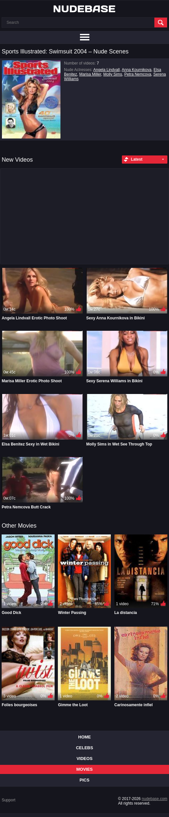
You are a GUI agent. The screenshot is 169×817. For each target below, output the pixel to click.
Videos (84, 758)
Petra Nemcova (137, 74)
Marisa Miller (90, 74)
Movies (84, 769)
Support (8, 800)
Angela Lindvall (106, 69)
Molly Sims (112, 74)
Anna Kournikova (136, 69)
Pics (84, 780)
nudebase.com (154, 798)
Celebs (84, 747)
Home (84, 737)
